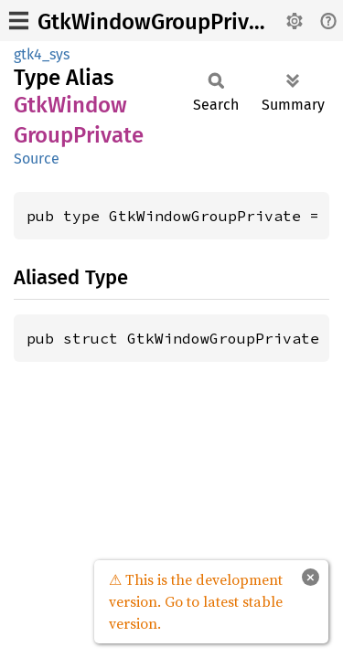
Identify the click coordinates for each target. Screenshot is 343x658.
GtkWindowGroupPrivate (159, 22)
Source (36, 158)
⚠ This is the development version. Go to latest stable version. (196, 601)
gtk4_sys (42, 54)
